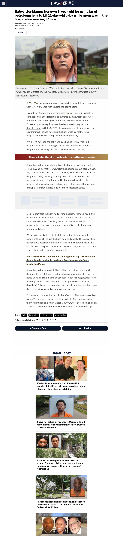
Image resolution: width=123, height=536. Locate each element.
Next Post (85, 328)
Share (20, 32)
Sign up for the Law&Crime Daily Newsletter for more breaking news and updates (62, 157)
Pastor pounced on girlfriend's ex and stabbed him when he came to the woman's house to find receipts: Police (61, 504)
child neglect (66, 113)
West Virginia (35, 103)
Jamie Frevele (20, 23)
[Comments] (20, 28)
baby (24, 315)
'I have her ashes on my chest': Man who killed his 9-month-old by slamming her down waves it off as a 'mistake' (61, 425)
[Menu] (3, 3)
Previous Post (38, 328)
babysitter (33, 315)
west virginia (60, 315)
